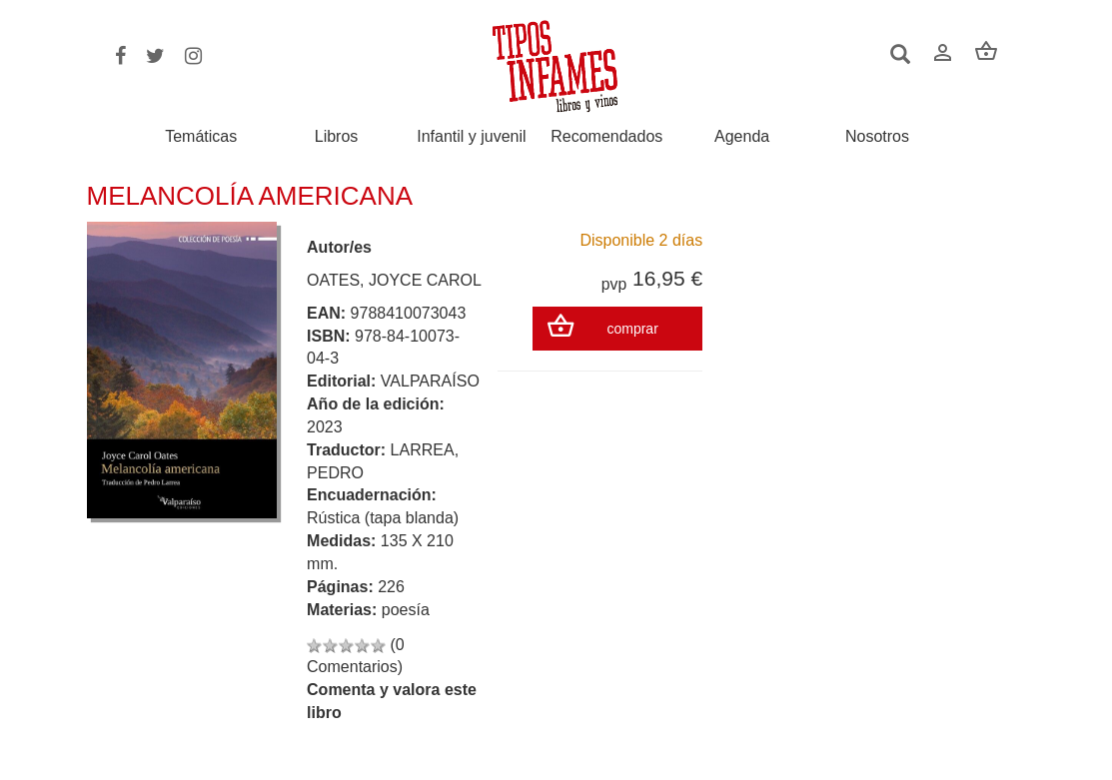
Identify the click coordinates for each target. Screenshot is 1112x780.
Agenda (741, 137)
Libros (337, 137)
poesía (406, 609)
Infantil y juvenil (471, 137)
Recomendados (606, 137)
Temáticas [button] (201, 136)
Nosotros (877, 137)
